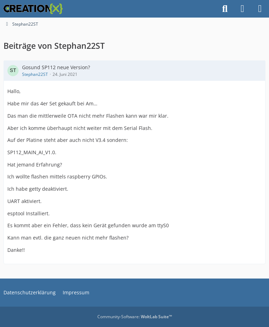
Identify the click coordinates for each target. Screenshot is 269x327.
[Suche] (225, 9)
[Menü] (260, 9)
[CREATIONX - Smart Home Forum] (33, 9)
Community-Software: (134, 317)
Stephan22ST (35, 74)
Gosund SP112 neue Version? (56, 67)
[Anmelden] (242, 9)
